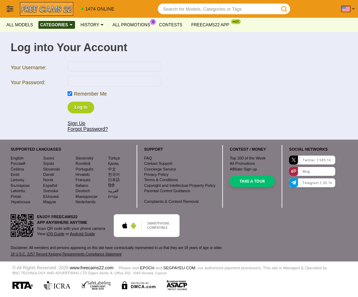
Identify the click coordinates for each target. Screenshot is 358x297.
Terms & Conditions (161, 180)
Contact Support (158, 163)
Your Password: (28, 82)
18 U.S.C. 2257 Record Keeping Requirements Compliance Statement (66, 254)
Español (50, 185)
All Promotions (133, 24)
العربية (113, 191)
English (17, 158)
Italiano (82, 185)
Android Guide (82, 234)
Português (84, 169)
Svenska (50, 191)
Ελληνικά (51, 196)
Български (20, 185)
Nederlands (86, 202)
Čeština (17, 169)
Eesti (15, 174)
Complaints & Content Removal (171, 201)
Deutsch (83, 191)
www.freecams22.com (91, 267)
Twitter (310, 160)
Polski (16, 196)
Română (83, 163)
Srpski (48, 163)
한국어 (114, 174)
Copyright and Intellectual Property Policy (179, 185)
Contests (170, 24)
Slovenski (51, 169)
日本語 (114, 180)
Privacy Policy (156, 174)
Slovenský (84, 158)
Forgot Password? (88, 129)
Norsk (48, 180)
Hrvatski (83, 174)
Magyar (49, 202)
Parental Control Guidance (167, 191)
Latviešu (18, 191)
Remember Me (90, 94)
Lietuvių (17, 180)
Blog (299, 171)
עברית (113, 196)
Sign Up (76, 123)
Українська (20, 202)
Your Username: (29, 67)
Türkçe (114, 158)
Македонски (86, 196)
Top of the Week (248, 158)
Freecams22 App (212, 24)
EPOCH (147, 268)
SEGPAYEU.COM (179, 268)
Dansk (48, 174)
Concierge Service (160, 169)
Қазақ (113, 163)
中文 (112, 169)
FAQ (148, 158)
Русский (18, 163)
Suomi (48, 158)
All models (19, 24)
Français (83, 180)
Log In (81, 107)
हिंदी (111, 185)
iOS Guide (56, 234)
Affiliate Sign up (243, 169)
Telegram (310, 182)
